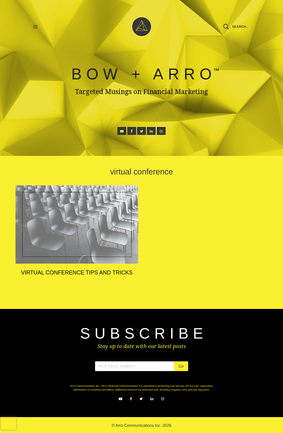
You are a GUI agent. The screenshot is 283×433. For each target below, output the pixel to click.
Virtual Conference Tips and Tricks (77, 272)
